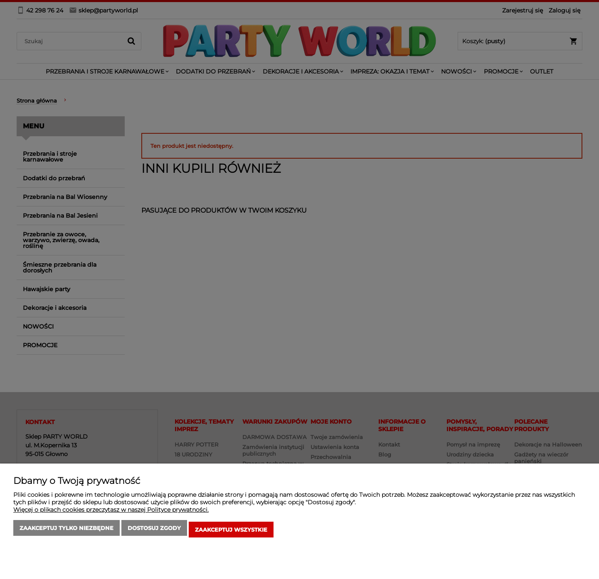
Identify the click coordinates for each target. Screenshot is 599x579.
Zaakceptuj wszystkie (231, 531)
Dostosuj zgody (154, 531)
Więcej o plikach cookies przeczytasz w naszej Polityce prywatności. (111, 513)
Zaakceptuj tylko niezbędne (66, 531)
